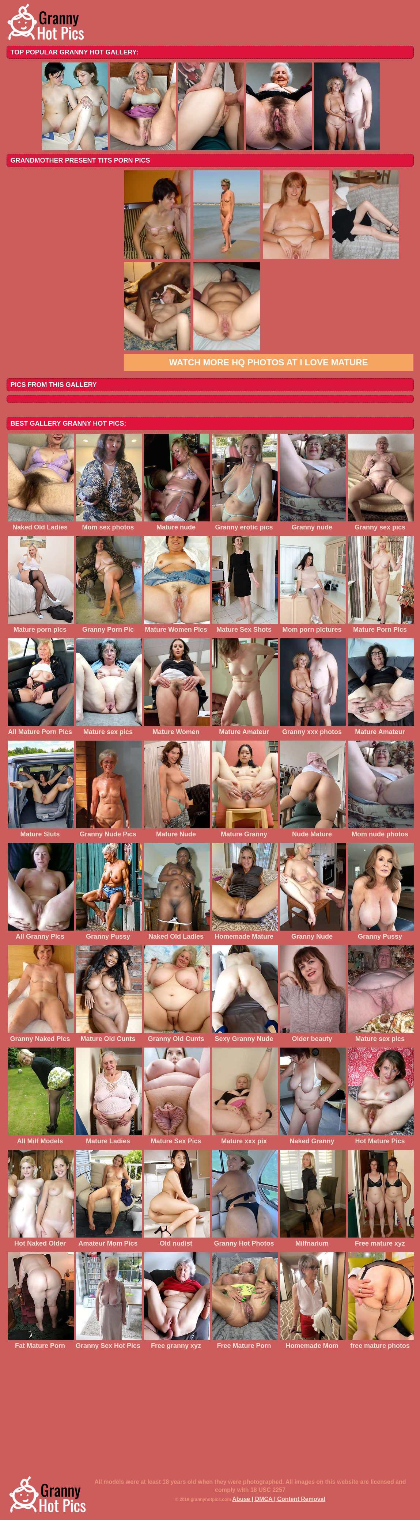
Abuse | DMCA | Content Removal (278, 1499)
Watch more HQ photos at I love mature (268, 362)
